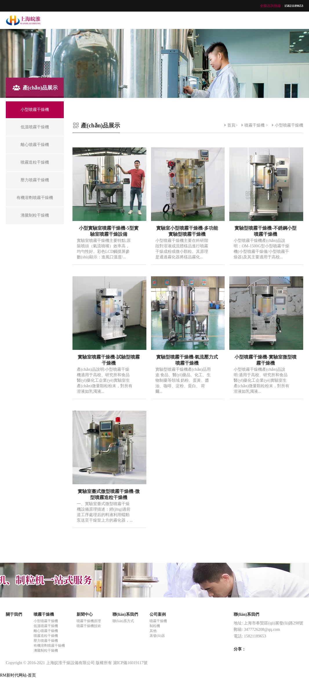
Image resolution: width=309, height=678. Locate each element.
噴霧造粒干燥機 (46, 636)
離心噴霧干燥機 (46, 631)
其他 (153, 631)
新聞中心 (85, 614)
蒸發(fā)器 (157, 636)
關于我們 (14, 614)
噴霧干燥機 (254, 125)
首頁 (231, 125)
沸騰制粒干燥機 (46, 650)
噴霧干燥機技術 (89, 626)
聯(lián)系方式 (123, 621)
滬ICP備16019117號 (130, 663)
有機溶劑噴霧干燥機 (49, 646)
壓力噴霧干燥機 (46, 641)
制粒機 (155, 626)
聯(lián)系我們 (125, 614)
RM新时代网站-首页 (18, 675)
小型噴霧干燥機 (289, 125)
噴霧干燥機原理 (89, 621)
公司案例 (158, 614)
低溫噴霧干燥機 (46, 626)
